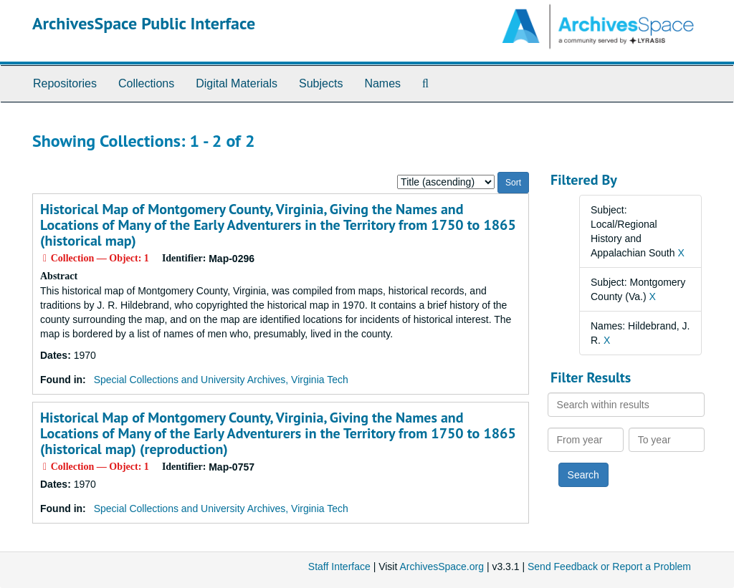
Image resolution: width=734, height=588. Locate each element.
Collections (146, 83)
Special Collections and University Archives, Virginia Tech (221, 379)
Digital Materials (236, 83)
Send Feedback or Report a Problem (609, 566)
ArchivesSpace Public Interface (143, 23)
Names (382, 83)
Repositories (65, 83)
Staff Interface (339, 566)
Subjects (321, 83)
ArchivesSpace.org (441, 566)
